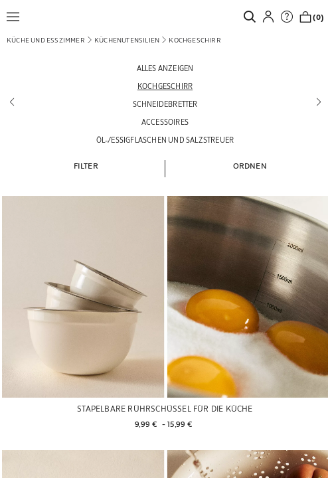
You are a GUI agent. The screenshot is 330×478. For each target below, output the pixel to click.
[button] (17, 16)
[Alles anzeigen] (165, 68)
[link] (253, 17)
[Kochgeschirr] (165, 86)
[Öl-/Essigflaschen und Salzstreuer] (165, 140)
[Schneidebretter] (165, 104)
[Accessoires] (165, 122)
